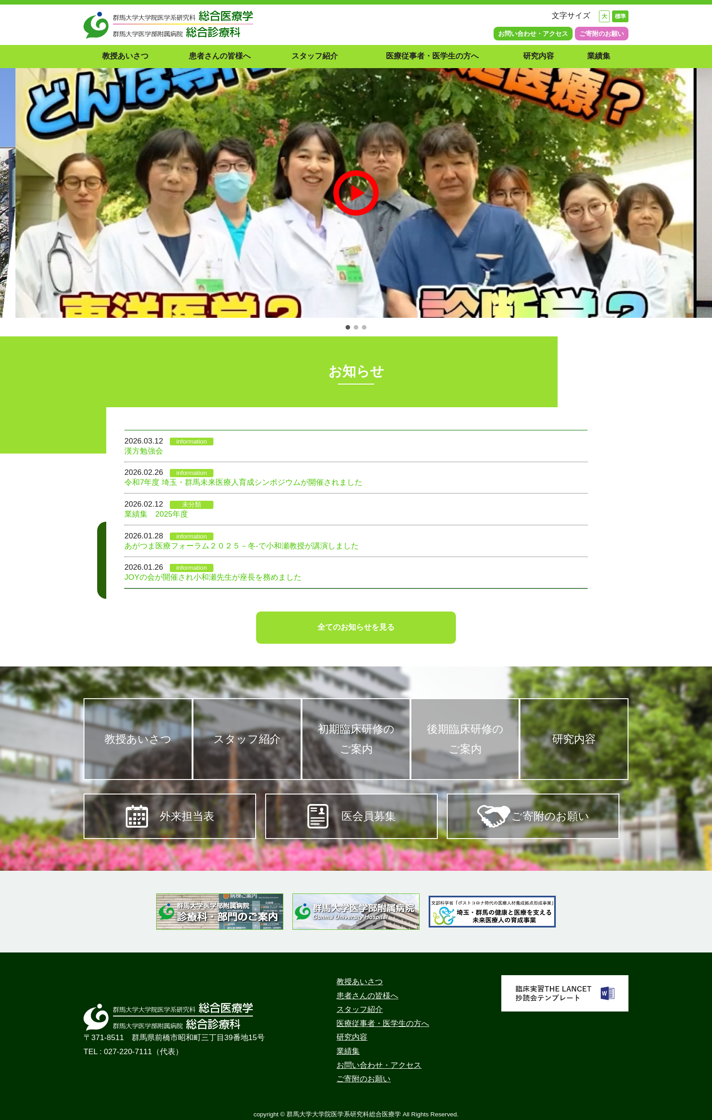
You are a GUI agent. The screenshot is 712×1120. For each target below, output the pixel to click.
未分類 (191, 504)
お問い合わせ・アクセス (533, 33)
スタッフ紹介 (315, 56)
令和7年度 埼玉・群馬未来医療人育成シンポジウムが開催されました (243, 482)
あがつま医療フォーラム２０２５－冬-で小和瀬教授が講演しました (241, 546)
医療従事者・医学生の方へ (432, 56)
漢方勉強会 (143, 451)
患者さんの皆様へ (220, 56)
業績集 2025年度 (156, 514)
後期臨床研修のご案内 (467, 739)
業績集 (602, 56)
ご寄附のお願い (601, 33)
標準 (620, 16)
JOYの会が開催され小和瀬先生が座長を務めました (213, 577)
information (191, 441)
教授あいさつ (125, 56)
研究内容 (538, 56)
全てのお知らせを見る (356, 627)
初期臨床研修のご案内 (356, 739)
